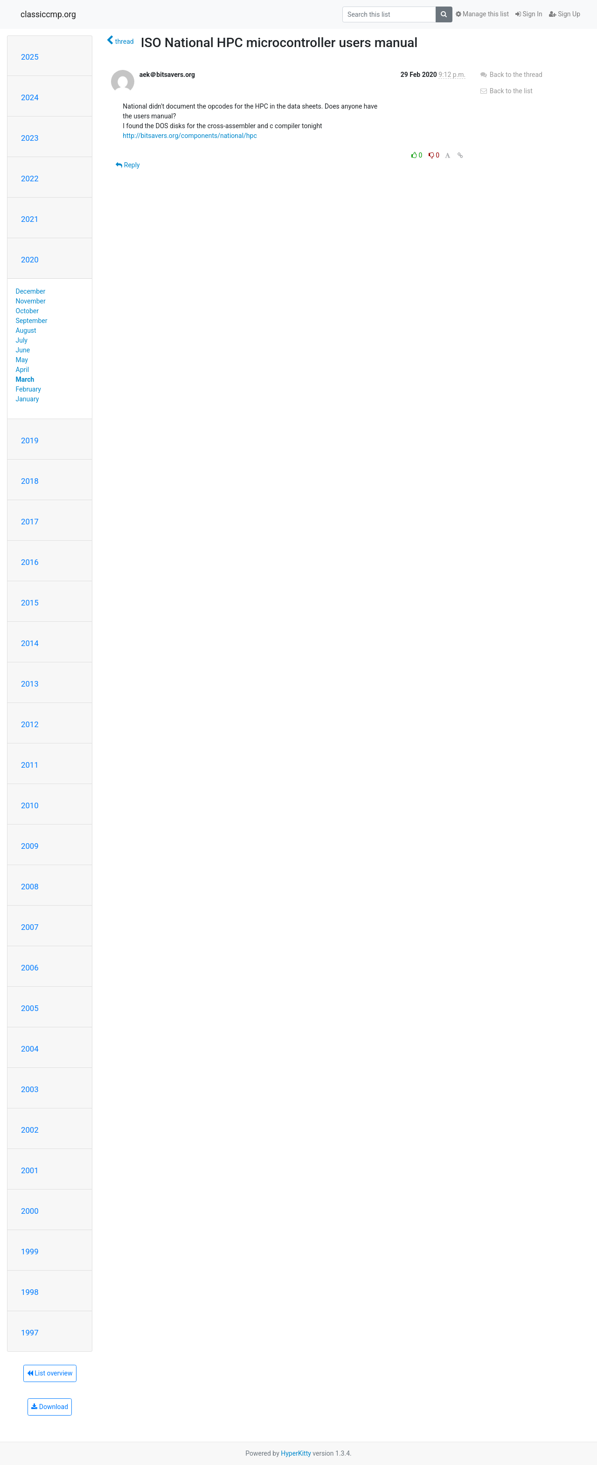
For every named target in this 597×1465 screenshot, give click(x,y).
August (26, 330)
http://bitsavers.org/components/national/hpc (190, 135)
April (22, 369)
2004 (30, 1048)
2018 (30, 481)
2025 (30, 57)
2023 (30, 138)
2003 (30, 1089)
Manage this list (482, 14)
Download (49, 1406)
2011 (30, 765)
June (23, 350)
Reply (127, 165)
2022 (30, 178)
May (22, 360)
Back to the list (505, 91)
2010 (30, 805)
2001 (30, 1170)
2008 (30, 886)
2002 (30, 1130)
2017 (30, 521)
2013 (30, 683)
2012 (30, 724)
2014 (30, 643)
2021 (30, 219)
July (22, 340)
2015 (30, 602)
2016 (30, 562)
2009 (30, 846)
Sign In (528, 14)
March (25, 379)
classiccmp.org (48, 14)
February (28, 389)
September (32, 320)
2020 (30, 259)
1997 (30, 1332)
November (31, 301)
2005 (30, 1008)
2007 (30, 927)
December (31, 291)
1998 (30, 1292)
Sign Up (564, 14)
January (27, 399)
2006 (30, 967)
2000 (30, 1211)
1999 (30, 1251)
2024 (30, 97)
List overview (50, 1373)
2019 (30, 440)
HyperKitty (296, 1453)
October (27, 311)
